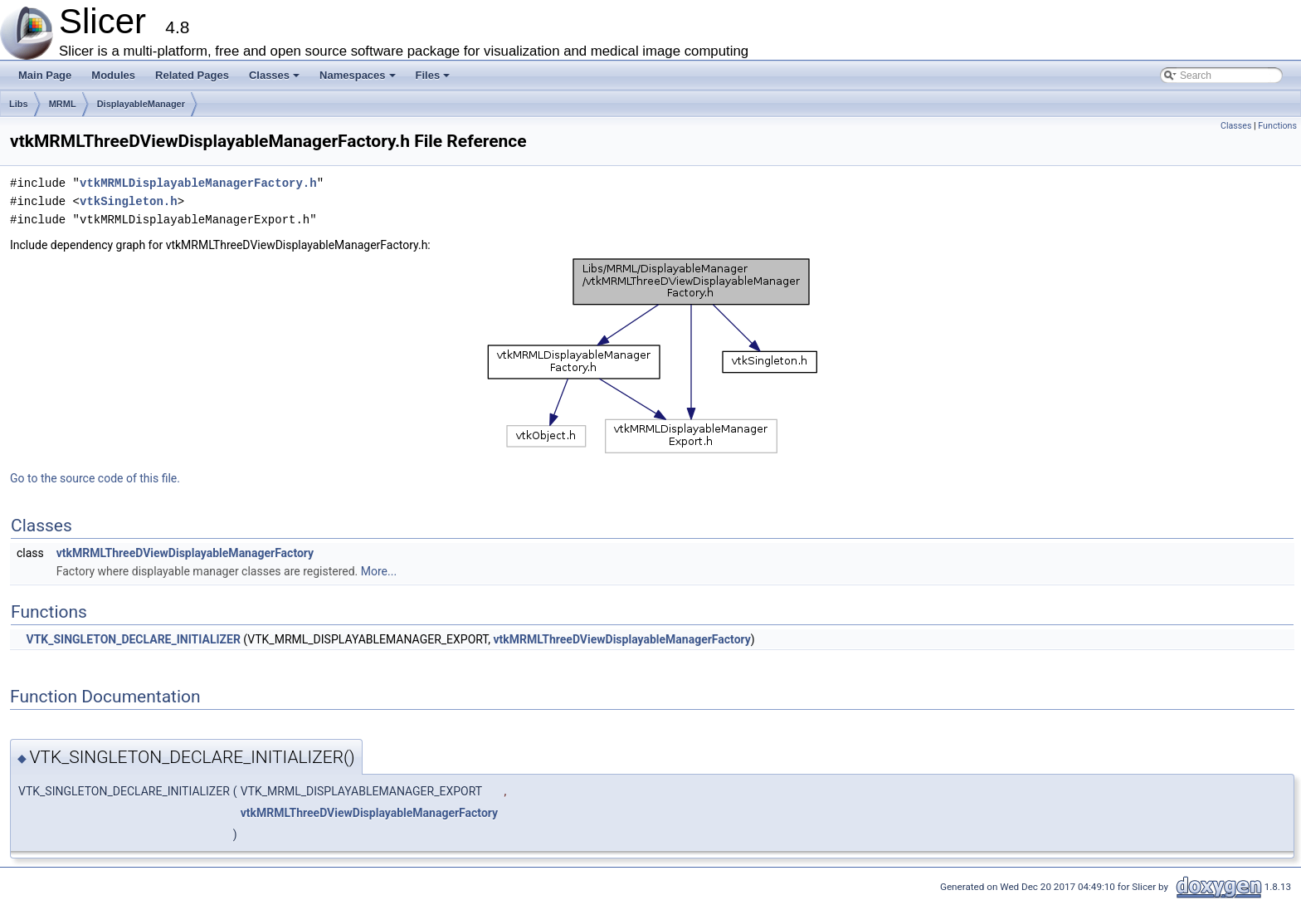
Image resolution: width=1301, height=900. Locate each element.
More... (379, 571)
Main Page (44, 75)
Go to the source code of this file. (95, 478)
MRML (62, 104)
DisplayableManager (141, 104)
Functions (1277, 125)
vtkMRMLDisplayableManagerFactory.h (198, 183)
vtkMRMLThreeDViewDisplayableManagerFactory (185, 553)
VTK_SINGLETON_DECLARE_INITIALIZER (133, 639)
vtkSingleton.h (129, 201)
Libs (18, 104)
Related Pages (192, 75)
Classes (275, 79)
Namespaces (358, 79)
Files (434, 79)
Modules (113, 75)
